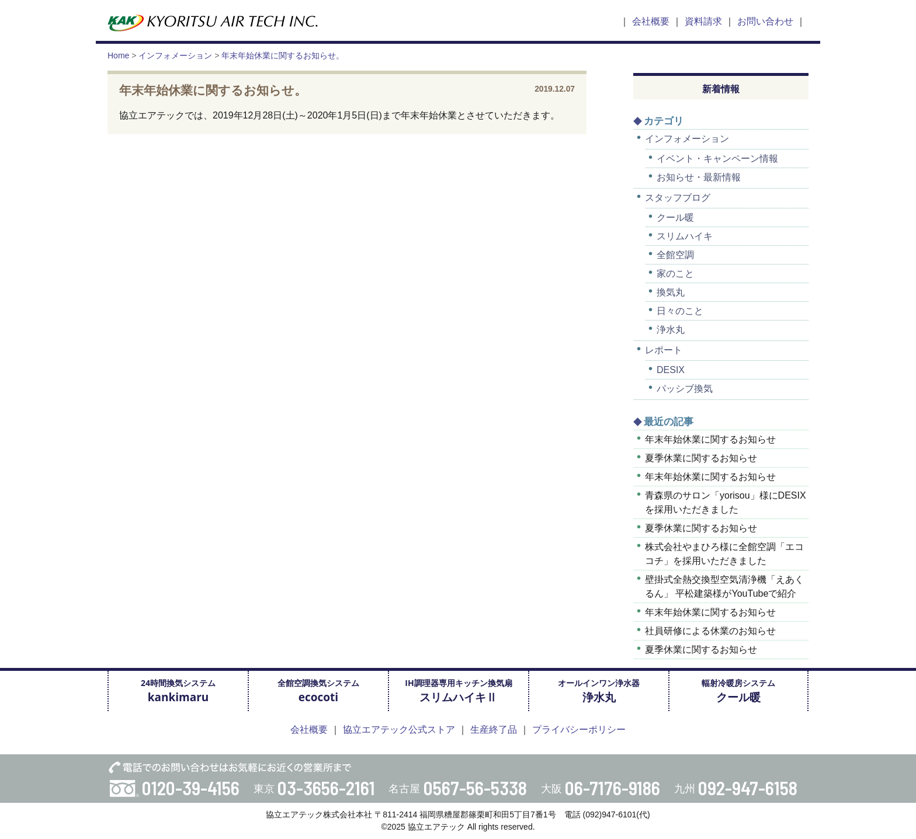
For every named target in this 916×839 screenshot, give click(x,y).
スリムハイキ (685, 236)
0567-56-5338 (475, 788)
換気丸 (671, 292)
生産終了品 (493, 729)
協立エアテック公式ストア (399, 729)
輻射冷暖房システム (738, 691)
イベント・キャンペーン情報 (717, 158)
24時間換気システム (178, 691)
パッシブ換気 (685, 389)
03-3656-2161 (326, 788)
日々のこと (680, 311)
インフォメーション (687, 139)
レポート (663, 350)
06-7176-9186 (612, 788)
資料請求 (703, 21)
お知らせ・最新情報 (699, 177)
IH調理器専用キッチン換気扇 (458, 691)
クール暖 (675, 217)
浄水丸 (671, 330)
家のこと (675, 273)
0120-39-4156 (191, 788)
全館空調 (675, 255)
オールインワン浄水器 (599, 691)
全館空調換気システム (318, 691)
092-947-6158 (747, 788)
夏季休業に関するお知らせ (701, 458)
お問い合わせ (765, 21)
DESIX (671, 370)
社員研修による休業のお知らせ (710, 631)
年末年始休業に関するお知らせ (710, 439)
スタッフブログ (677, 198)
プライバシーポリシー (579, 729)
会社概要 (650, 21)
